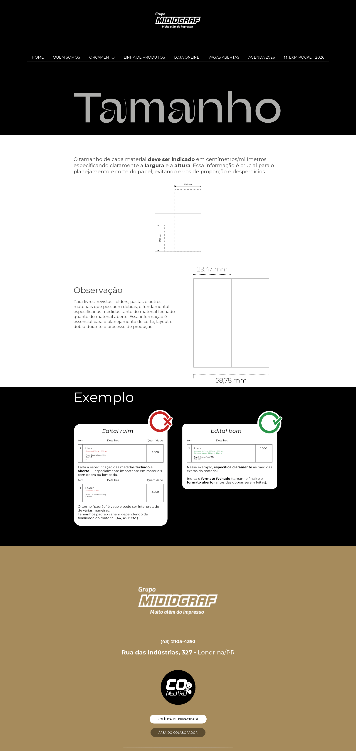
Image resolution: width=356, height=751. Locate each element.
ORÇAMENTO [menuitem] (102, 57)
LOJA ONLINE (186, 57)
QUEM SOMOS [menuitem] (66, 57)
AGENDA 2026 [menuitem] (261, 57)
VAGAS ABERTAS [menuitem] (223, 57)
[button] (178, 719)
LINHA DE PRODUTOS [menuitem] (144, 57)
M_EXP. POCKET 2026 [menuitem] (304, 57)
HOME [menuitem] (38, 57)
